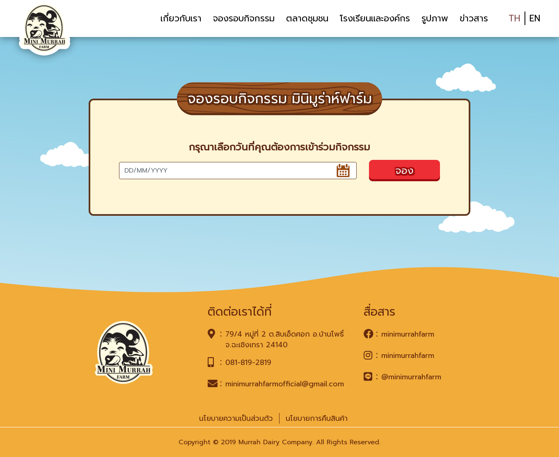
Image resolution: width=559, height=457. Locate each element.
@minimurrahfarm (411, 377)
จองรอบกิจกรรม (244, 18)
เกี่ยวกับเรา (181, 18)
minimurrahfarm (407, 334)
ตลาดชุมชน (307, 18)
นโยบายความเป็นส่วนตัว (236, 418)
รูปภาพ (435, 18)
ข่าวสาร (474, 18)
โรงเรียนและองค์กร (375, 18)
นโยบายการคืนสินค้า (317, 418)
